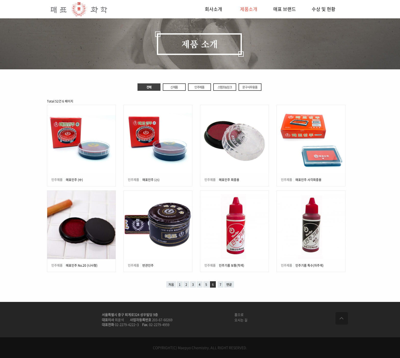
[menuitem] (218, 9)
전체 (149, 87)
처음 (171, 284)
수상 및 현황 (323, 9)
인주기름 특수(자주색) (309, 265)
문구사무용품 (249, 87)
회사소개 (213, 9)
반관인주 (148, 265)
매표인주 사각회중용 (308, 179)
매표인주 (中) (74, 179)
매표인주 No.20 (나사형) (81, 265)
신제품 (174, 87)
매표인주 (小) (150, 179)
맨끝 (229, 284)
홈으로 (239, 314)
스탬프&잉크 (225, 87)
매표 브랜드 (284, 9)
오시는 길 (240, 319)
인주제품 (199, 87)
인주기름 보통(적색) (231, 265)
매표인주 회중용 (229, 179)
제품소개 (248, 9)
